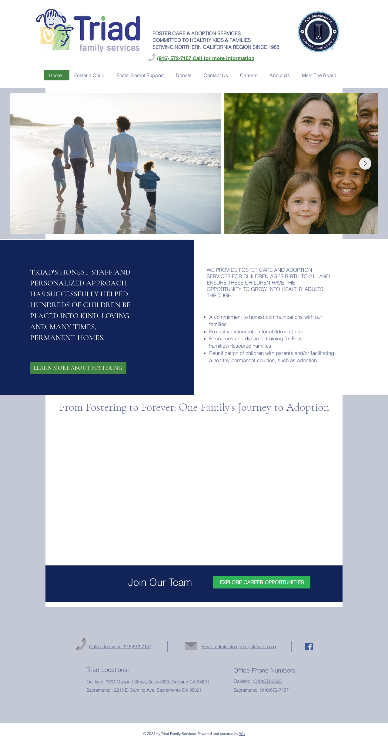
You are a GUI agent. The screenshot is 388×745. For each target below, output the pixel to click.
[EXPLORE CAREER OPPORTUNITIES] (261, 582)
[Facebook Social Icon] (309, 646)
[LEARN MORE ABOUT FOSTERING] (78, 368)
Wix (242, 734)
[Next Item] (365, 163)
